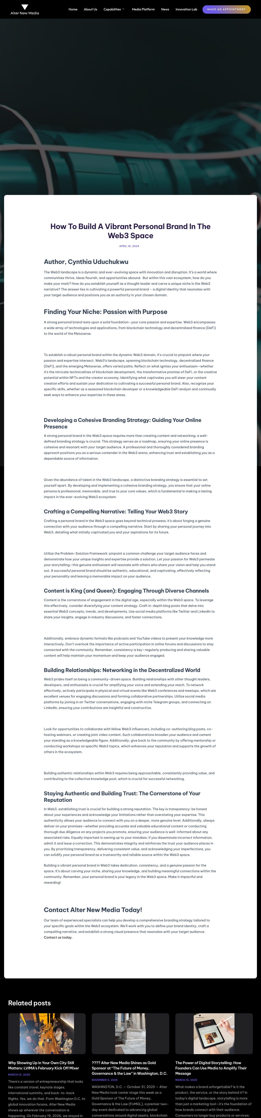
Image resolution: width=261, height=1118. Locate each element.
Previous (56, 954)
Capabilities (114, 9)
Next (207, 954)
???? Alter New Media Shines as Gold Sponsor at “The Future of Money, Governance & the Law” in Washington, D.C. (129, 1068)
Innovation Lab (186, 9)
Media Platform (143, 9)
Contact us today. (58, 938)
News (165, 9)
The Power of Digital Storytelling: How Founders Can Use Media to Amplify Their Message (211, 1068)
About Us (90, 9)
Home (73, 9)
